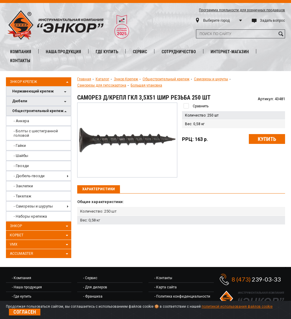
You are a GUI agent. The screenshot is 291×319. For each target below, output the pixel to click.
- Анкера (21, 121)
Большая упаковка (146, 85)
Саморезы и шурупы (211, 79)
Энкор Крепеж (40, 82)
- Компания (21, 278)
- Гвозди (21, 166)
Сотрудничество (179, 51)
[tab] (98, 189)
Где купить (107, 51)
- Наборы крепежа (30, 216)
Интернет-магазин (230, 51)
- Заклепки (23, 186)
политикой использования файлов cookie (237, 306)
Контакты (20, 60)
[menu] (38, 168)
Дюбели (40, 101)
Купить (267, 139)
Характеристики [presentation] (98, 189)
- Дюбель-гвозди (29, 176)
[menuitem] (38, 121)
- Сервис (90, 278)
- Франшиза (92, 296)
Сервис (140, 51)
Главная (84, 79)
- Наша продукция (27, 287)
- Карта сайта (165, 287)
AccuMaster (40, 254)
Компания (20, 51)
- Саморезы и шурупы (33, 206)
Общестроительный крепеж (40, 111)
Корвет (40, 235)
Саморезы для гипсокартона (101, 85)
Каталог (102, 79)
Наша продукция (63, 51)
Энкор (40, 226)
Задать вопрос (272, 20)
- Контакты (163, 278)
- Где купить (21, 296)
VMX (40, 244)
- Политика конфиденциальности (182, 296)
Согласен (24, 312)
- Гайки (20, 145)
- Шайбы (21, 155)
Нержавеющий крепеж (40, 91)
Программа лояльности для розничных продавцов (242, 10)
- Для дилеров (95, 287)
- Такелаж (22, 196)
